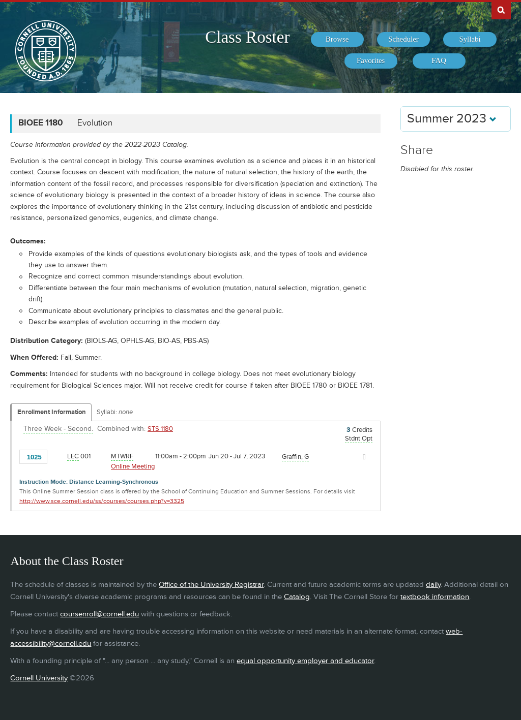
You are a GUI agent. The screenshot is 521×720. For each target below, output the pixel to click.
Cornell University (39, 678)
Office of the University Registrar (211, 584)
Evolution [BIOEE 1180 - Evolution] (94, 123)
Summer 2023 (452, 119)
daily (433, 584)
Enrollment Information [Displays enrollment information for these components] (51, 412)
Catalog (297, 597)
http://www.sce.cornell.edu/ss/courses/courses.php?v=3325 (101, 501)
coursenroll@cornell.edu (99, 614)
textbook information (434, 597)
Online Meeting (133, 466)
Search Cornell (501, 9)
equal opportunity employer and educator (305, 661)
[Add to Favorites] (57, 456)
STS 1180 (160, 429)
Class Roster (247, 37)
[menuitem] (337, 39)
